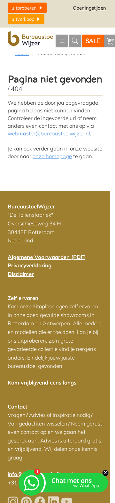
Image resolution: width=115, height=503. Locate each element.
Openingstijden (89, 8)
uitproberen (27, 8)
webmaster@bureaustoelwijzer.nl (49, 133)
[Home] (32, 39)
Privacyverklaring (29, 265)
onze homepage (52, 156)
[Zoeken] (75, 41)
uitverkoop (26, 19)
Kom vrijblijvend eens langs (42, 382)
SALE (93, 41)
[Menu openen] (62, 41)
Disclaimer (21, 274)
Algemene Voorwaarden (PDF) (47, 257)
